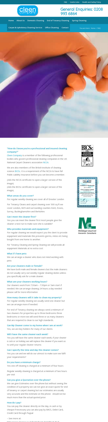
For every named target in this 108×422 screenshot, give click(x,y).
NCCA (45, 162)
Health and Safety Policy (91, 2)
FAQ (65, 2)
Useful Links (74, 2)
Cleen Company (14, 155)
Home (93, 28)
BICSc (17, 171)
